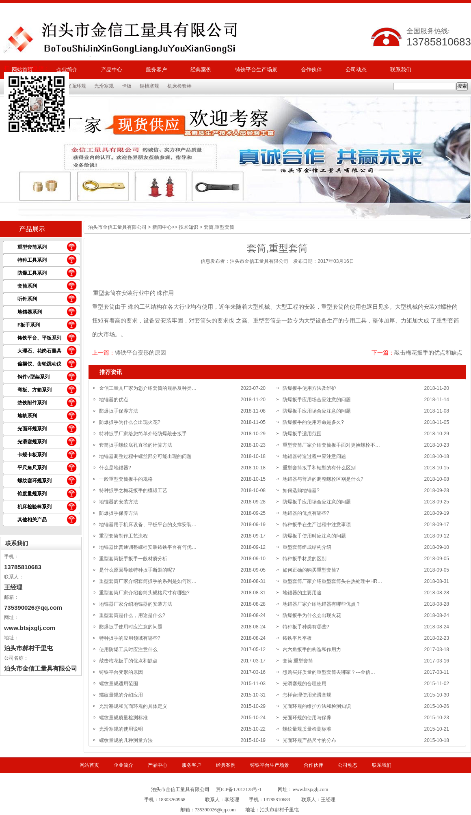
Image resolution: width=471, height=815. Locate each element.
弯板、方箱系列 (34, 390)
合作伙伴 (311, 70)
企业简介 (123, 765)
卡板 (127, 86)
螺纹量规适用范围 (118, 683)
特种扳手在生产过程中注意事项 (317, 524)
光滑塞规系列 (32, 442)
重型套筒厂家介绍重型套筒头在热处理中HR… (332, 581)
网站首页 (89, 765)
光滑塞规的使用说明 (121, 729)
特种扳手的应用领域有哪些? (129, 638)
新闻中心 (162, 227)
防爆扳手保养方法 (118, 411)
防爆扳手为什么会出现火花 (312, 615)
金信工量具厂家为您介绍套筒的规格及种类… (148, 388)
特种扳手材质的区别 (304, 558)
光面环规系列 (32, 429)
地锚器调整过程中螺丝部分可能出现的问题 (145, 456)
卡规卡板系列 (32, 455)
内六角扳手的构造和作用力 (312, 649)
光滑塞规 (104, 86)
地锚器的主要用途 (302, 593)
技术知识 (188, 227)
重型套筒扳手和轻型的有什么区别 (319, 468)
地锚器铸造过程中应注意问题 (314, 456)
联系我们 (400, 70)
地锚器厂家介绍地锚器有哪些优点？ (322, 604)
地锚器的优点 (113, 399)
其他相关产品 (32, 520)
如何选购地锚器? (301, 490)
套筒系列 (27, 286)
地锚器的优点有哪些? (306, 513)
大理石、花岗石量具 (39, 351)
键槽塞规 (149, 86)
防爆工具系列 (32, 273)
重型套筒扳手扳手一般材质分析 (133, 558)
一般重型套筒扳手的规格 (126, 479)
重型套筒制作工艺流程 (123, 536)
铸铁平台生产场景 (256, 70)
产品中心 (111, 70)
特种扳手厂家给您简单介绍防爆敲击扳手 (143, 434)
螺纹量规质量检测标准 (123, 717)
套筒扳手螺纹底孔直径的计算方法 (135, 445)
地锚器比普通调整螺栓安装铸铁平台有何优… (148, 547)
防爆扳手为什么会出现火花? (129, 422)
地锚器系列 (29, 312)
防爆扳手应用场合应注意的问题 (317, 399)
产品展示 (32, 229)
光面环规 (76, 86)
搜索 (462, 86)
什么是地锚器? (115, 468)
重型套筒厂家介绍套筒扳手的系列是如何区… (148, 581)
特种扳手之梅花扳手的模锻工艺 (133, 490)
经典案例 (201, 70)
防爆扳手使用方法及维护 (309, 388)
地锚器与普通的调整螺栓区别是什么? (323, 479)
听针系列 (27, 299)
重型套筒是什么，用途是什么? (132, 615)
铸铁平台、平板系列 (39, 338)
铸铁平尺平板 (297, 638)
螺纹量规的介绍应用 (121, 695)
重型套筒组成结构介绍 (307, 547)
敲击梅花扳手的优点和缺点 (428, 352)
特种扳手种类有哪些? (306, 627)
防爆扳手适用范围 (302, 434)
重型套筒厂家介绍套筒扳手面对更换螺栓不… (331, 445)
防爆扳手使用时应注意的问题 (314, 536)
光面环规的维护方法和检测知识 (317, 706)
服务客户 (156, 70)
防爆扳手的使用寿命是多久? (313, 422)
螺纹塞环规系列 (34, 481)
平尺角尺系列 (32, 468)
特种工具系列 (32, 260)
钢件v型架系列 (33, 377)
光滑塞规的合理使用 (304, 683)
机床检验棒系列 (34, 507)
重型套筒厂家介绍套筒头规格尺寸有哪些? (144, 593)
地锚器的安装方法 (118, 502)
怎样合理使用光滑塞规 (307, 695)
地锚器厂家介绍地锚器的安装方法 (135, 604)
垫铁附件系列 (32, 403)
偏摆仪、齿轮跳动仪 (39, 364)
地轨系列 (27, 416)
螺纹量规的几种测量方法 (126, 740)
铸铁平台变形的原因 (140, 352)
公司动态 (356, 70)
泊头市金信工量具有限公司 (117, 227)
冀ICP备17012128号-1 (239, 789)
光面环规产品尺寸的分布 (309, 740)
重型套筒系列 (32, 247)
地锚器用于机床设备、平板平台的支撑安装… (148, 524)
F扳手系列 (28, 325)
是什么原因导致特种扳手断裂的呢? (137, 570)
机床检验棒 (179, 86)
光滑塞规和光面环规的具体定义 (133, 706)
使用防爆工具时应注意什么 (128, 649)
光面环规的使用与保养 (307, 717)
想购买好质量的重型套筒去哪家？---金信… (329, 672)
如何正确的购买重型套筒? (311, 570)
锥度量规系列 (32, 494)
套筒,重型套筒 (298, 661)
